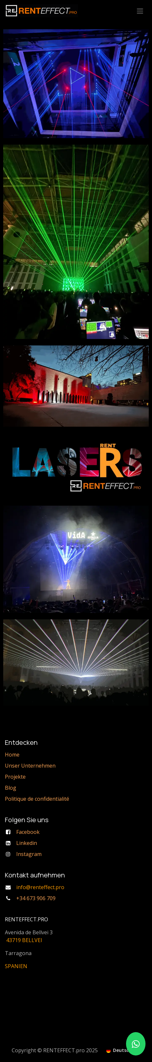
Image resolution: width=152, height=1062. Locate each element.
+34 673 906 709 (36, 898)
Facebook (28, 831)
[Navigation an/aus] (140, 10)
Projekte (15, 776)
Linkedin (26, 843)
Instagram (29, 854)
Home (12, 754)
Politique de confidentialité (37, 798)
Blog (10, 787)
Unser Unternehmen (30, 765)
